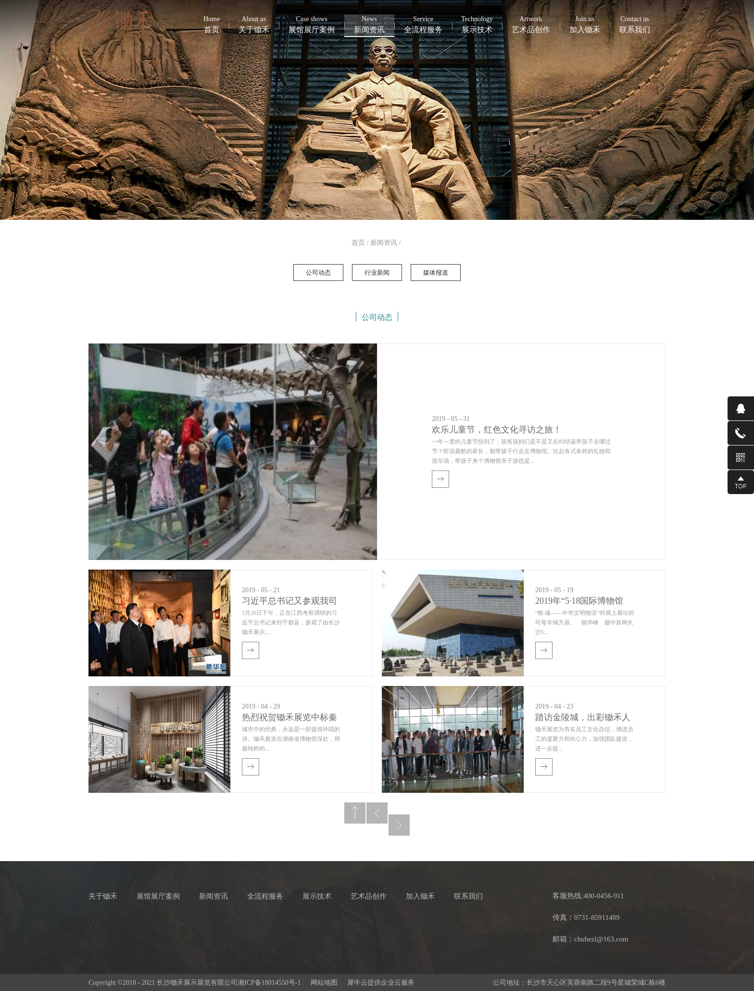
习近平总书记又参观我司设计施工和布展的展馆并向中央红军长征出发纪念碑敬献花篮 (289, 602)
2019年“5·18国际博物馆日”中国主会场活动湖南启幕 (580, 602)
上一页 (377, 813)
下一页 (399, 825)
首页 (211, 24)
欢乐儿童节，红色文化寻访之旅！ (497, 429)
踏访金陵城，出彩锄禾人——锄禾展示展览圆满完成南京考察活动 (582, 718)
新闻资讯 (383, 242)
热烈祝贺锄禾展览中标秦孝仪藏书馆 (289, 718)
